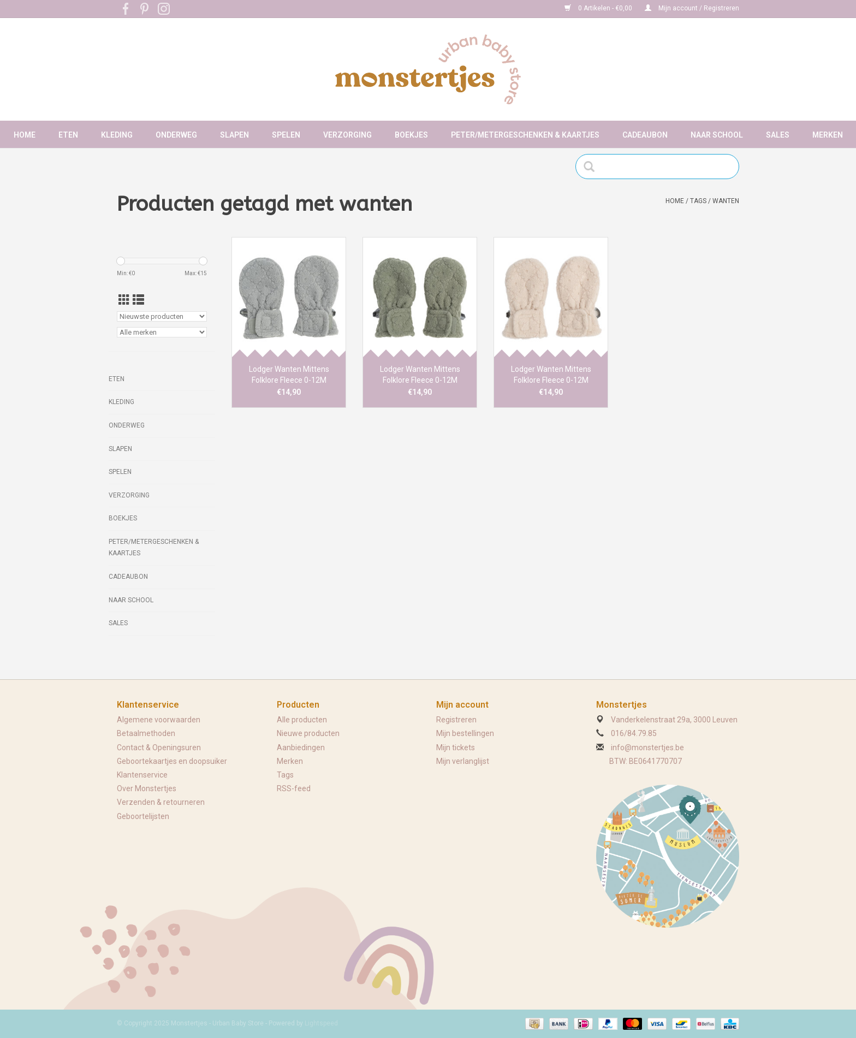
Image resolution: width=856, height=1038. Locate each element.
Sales (777, 135)
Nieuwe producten (308, 733)
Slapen (234, 135)
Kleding (117, 135)
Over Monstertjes (146, 788)
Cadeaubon (645, 135)
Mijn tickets (455, 747)
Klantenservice (142, 774)
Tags (698, 201)
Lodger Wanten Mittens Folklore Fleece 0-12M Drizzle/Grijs (289, 375)
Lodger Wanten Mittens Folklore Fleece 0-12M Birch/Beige (551, 375)
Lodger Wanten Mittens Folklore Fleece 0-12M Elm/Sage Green (420, 375)
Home (24, 135)
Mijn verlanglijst (462, 761)
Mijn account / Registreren (692, 8)
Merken (827, 135)
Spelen (286, 135)
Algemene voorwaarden (158, 719)
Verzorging (347, 135)
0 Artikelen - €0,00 (599, 8)
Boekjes (411, 135)
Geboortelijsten (143, 816)
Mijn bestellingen (465, 733)
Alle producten (302, 719)
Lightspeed (321, 1023)
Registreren (456, 719)
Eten (68, 135)
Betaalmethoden (146, 733)
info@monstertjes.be (647, 747)
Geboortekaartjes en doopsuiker (172, 761)
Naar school (717, 135)
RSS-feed (294, 788)
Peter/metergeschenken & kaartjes (525, 135)
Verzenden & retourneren (161, 802)
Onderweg (176, 135)
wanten (725, 201)
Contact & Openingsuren (159, 747)
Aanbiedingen (301, 747)
